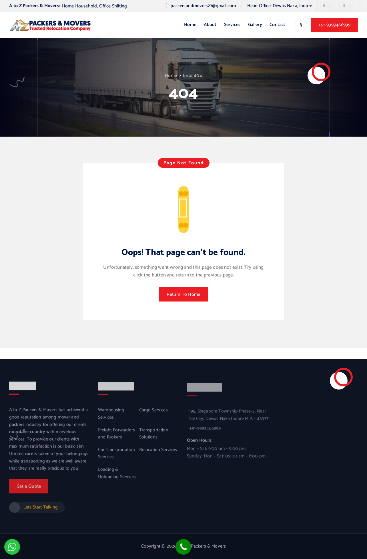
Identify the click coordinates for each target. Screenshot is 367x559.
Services (232, 25)
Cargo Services (153, 414)
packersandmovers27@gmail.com (203, 6)
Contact (277, 25)
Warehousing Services (111, 417)
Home (190, 25)
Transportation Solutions (153, 437)
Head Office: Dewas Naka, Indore (279, 6)
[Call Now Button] (183, 547)
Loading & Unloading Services (117, 477)
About (210, 25)
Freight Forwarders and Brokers (116, 437)
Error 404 (192, 75)
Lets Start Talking (40, 510)
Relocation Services (158, 453)
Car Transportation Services (116, 457)
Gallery (255, 25)
